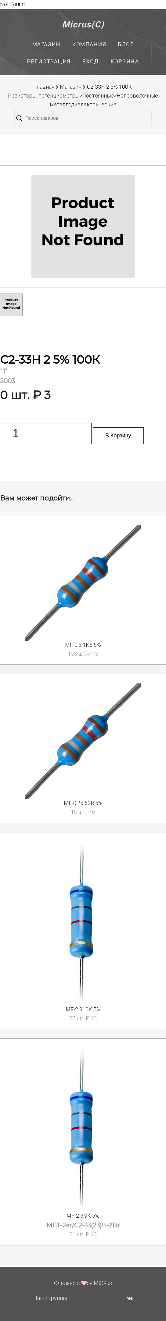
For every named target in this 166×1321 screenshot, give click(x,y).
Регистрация (49, 61)
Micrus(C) (83, 25)
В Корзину (118, 436)
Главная (44, 87)
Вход (90, 61)
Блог (126, 44)
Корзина (124, 61)
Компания (89, 44)
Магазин (46, 44)
